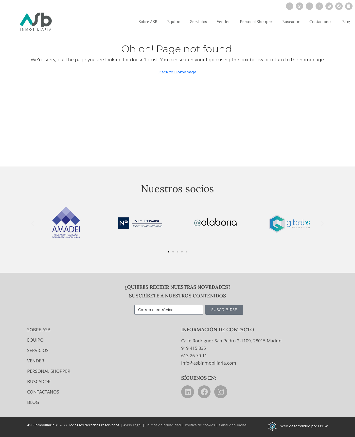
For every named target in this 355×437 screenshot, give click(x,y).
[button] (33, 223)
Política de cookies (200, 425)
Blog (346, 21)
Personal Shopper (256, 21)
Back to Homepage (177, 72)
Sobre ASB (148, 21)
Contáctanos (320, 21)
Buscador (291, 21)
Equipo (173, 21)
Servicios (198, 21)
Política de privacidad (163, 425)
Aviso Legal (132, 425)
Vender (223, 21)
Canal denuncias (233, 425)
